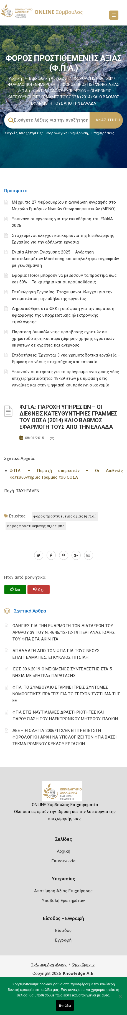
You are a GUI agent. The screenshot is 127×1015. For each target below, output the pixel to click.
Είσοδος (63, 930)
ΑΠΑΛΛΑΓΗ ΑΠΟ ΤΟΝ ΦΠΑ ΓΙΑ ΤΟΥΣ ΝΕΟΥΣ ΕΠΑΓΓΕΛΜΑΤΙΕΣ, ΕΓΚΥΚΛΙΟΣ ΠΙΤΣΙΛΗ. (56, 654)
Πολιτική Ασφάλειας (48, 964)
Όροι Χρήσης (83, 964)
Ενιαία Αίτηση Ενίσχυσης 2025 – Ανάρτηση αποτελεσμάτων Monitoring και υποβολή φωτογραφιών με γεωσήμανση (65, 259)
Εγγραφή (63, 940)
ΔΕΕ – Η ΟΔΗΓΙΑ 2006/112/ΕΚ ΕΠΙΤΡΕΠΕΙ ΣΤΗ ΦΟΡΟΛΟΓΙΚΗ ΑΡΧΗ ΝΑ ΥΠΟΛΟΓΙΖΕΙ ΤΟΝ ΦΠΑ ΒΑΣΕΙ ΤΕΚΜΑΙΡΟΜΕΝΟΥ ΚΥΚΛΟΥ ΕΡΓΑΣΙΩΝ (64, 737)
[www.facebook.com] (51, 555)
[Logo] (63, 793)
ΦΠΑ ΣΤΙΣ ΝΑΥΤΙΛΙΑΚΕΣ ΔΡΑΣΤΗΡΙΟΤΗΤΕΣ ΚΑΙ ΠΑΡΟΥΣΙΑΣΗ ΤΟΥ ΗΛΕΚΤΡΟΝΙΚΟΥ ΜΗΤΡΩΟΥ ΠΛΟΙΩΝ (65, 715)
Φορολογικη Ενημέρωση (67, 133)
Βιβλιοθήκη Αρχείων (48, 78)
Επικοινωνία (63, 860)
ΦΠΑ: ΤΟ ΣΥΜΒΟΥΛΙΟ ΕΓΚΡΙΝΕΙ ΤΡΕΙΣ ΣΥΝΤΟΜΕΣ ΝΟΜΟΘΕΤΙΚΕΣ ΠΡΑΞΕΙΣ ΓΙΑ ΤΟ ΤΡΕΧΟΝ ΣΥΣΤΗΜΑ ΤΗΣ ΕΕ (66, 694)
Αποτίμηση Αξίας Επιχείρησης (63, 890)
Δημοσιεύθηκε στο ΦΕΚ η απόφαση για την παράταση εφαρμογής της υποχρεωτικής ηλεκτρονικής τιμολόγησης (63, 315)
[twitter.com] (38, 555)
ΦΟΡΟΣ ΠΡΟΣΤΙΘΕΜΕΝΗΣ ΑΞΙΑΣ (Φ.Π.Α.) (64, 516)
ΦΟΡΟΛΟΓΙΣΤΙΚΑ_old (92, 78)
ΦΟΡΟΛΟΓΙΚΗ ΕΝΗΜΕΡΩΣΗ (31, 84)
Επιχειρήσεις (103, 133)
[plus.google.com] (76, 555)
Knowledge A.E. (79, 973)
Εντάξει (65, 1005)
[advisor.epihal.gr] (88, 555)
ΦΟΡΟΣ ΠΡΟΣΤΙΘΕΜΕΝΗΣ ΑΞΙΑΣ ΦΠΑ (36, 526)
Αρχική (15, 78)
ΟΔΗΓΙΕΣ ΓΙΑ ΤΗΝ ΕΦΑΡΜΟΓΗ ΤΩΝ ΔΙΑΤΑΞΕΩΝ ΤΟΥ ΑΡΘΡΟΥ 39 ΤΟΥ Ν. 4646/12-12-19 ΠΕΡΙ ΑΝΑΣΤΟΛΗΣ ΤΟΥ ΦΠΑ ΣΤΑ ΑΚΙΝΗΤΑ (63, 632)
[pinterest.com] (63, 555)
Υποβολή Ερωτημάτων (63, 900)
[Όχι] (120, 998)
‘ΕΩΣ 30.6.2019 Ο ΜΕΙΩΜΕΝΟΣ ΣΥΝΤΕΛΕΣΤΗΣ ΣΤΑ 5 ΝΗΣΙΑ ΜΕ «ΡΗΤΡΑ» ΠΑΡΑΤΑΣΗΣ (62, 672)
